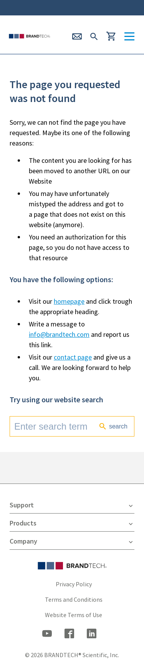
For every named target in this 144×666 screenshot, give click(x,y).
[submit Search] (94, 35)
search (112, 426)
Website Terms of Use (73, 615)
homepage (69, 301)
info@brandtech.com (59, 334)
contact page (73, 357)
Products (72, 523)
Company (72, 541)
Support (72, 505)
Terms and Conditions (74, 599)
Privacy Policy (74, 584)
